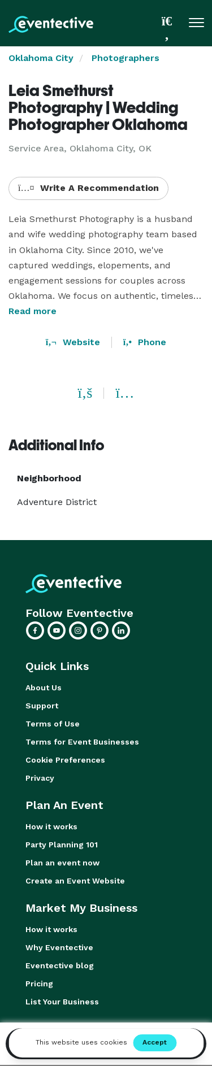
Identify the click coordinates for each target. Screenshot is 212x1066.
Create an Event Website (75, 880)
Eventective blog (59, 965)
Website (73, 342)
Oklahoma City (40, 58)
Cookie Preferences (65, 759)
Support (41, 705)
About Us (43, 687)
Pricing (39, 983)
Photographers (125, 58)
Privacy (39, 777)
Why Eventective (59, 947)
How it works (51, 826)
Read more (32, 311)
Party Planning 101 (61, 844)
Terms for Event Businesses (82, 741)
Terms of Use (52, 723)
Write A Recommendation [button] (88, 187)
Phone (144, 342)
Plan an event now (62, 862)
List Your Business (62, 1001)
